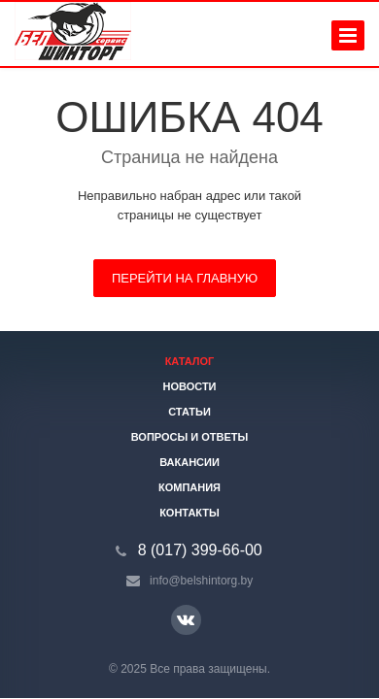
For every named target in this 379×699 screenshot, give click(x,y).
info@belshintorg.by (201, 580)
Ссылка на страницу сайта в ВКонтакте (185, 619)
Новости (189, 386)
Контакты (189, 512)
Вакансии (189, 462)
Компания (189, 487)
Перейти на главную (185, 278)
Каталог (190, 361)
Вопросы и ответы (190, 437)
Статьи (189, 411)
